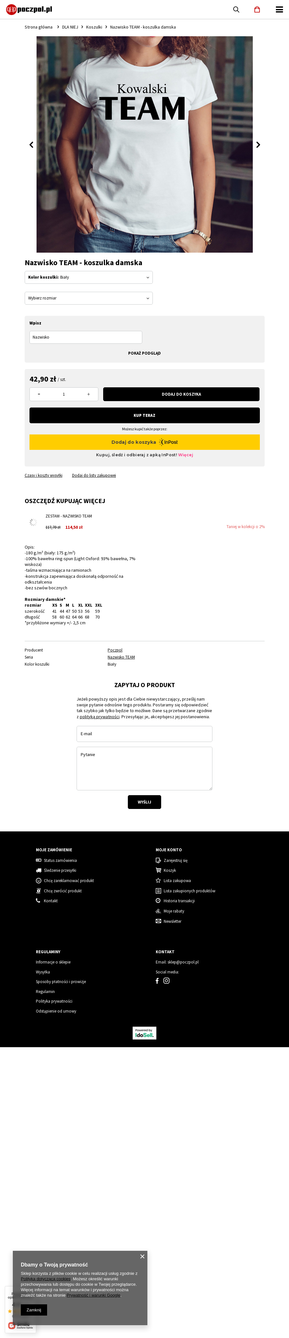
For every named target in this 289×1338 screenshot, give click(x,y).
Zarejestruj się (175, 1229)
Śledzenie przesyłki (60, 1239)
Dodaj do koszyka (181, 394)
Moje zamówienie (54, 1218)
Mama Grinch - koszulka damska (237, 1138)
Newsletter (172, 1290)
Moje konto (169, 1218)
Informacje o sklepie (53, 1331)
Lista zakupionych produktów (189, 1259)
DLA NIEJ (70, 27)
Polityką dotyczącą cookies (45, 1278)
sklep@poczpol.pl (183, 1331)
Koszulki (94, 27)
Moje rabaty (174, 1280)
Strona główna (39, 27)
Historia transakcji (179, 1270)
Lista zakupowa (177, 1249)
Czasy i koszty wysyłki (43, 475)
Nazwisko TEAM (121, 657)
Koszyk (170, 1239)
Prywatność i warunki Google (93, 1295)
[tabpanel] (47, 740)
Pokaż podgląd (144, 353)
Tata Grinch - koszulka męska (171, 1138)
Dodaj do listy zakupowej (94, 475)
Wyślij (144, 924)
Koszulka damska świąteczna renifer (39, 1138)
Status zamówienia (60, 1229)
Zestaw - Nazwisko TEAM (68, 516)
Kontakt (165, 1321)
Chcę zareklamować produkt (69, 1249)
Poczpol (115, 650)
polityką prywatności (100, 838)
